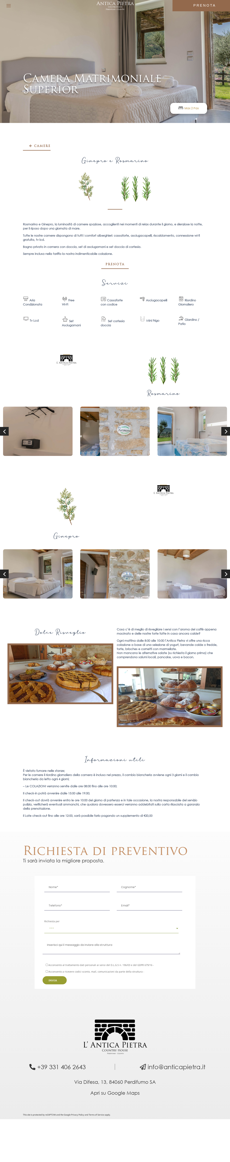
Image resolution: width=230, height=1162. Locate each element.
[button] (4, 431)
